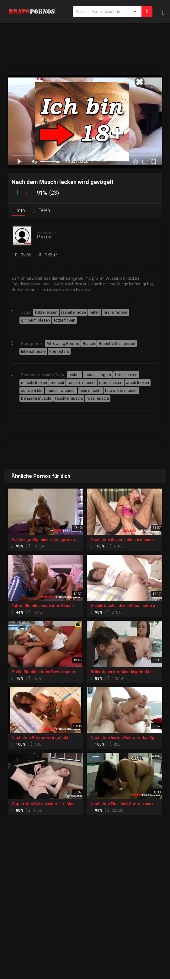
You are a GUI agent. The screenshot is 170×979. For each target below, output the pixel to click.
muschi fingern (97, 374)
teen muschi (90, 390)
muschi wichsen (61, 390)
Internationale (33, 351)
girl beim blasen (35, 320)
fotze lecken (46, 312)
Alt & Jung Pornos (62, 343)
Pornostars (59, 351)
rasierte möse (73, 312)
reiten (95, 312)
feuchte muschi (69, 398)
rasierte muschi (81, 382)
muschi (57, 382)
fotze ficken (64, 320)
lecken (75, 374)
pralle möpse (115, 312)
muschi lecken (34, 382)
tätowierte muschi (121, 390)
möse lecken (110, 382)
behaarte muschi (36, 398)
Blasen (89, 343)
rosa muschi (98, 398)
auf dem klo (32, 390)
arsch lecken (137, 382)
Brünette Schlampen (117, 343)
